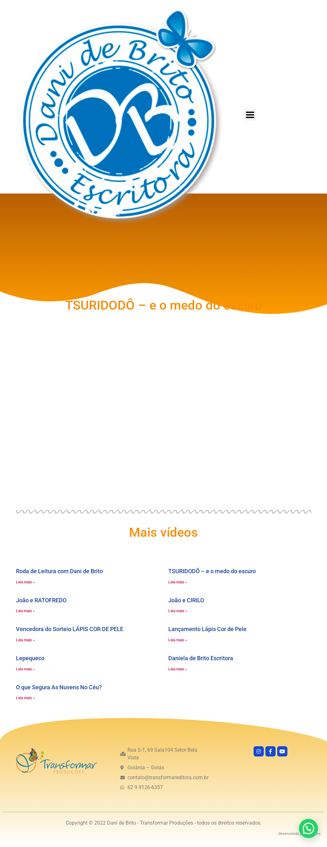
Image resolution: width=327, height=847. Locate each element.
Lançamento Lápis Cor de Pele (207, 629)
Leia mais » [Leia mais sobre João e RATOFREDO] (25, 611)
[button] (308, 828)
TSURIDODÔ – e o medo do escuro (212, 571)
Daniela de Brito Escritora (200, 658)
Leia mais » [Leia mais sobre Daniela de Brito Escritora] (177, 669)
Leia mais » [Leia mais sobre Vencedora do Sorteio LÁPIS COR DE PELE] (25, 640)
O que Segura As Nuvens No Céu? (59, 687)
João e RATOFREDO (41, 600)
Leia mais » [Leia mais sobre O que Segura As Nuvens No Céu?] (25, 698)
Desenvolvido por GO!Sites (299, 834)
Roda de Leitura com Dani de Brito (59, 571)
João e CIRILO (186, 600)
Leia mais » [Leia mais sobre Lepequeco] (25, 669)
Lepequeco (30, 658)
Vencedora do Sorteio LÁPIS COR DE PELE (69, 629)
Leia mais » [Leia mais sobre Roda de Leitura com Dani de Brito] (25, 582)
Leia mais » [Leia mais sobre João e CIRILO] (177, 611)
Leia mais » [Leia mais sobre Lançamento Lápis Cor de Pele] (177, 640)
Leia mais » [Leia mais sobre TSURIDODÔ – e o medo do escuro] (177, 582)
